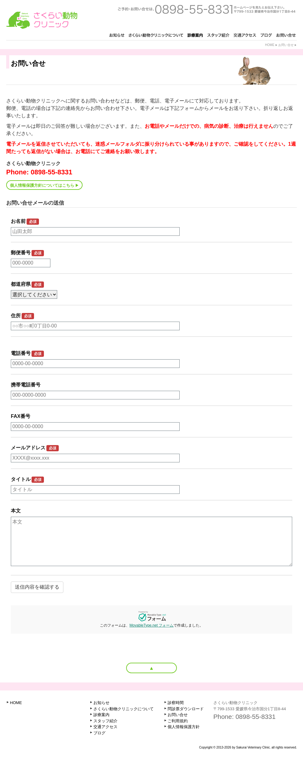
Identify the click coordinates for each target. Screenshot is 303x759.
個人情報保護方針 (184, 726)
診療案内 (101, 714)
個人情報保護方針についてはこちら (42, 185)
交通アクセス (105, 726)
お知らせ (101, 702)
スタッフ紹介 (105, 721)
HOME (16, 702)
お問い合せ (286, 45)
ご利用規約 (178, 721)
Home (269, 45)
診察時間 (176, 702)
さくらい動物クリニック (41, 20)
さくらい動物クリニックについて (123, 709)
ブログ (99, 733)
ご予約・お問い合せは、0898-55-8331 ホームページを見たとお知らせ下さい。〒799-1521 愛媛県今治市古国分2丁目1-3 (207, 9)
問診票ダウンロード (186, 709)
